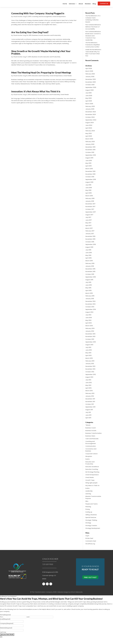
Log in (87, 536)
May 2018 (88, 190)
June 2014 (88, 317)
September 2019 (90, 155)
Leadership (89, 491)
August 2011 (89, 410)
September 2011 (90, 407)
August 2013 (89, 345)
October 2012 (89, 372)
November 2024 (90, 114)
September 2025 (90, 87)
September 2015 (90, 277)
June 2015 (88, 285)
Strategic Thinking (91, 520)
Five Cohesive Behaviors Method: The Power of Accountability (93, 27)
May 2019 (88, 163)
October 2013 (89, 339)
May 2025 (88, 98)
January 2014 (89, 331)
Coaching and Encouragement (42, 16)
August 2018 (89, 182)
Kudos (87, 488)
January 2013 (89, 363)
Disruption (88, 456)
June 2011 (88, 415)
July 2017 (88, 217)
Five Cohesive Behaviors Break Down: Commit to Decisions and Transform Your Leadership (93, 36)
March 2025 (89, 104)
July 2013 (88, 347)
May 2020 (88, 133)
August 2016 (89, 247)
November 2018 (90, 174)
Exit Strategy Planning (92, 472)
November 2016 (90, 239)
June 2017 (88, 220)
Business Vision (90, 436)
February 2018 (89, 198)
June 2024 (88, 125)
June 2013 (88, 350)
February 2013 (89, 361)
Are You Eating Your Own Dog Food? (30, 32)
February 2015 (89, 296)
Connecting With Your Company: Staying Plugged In (37, 13)
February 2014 (89, 328)
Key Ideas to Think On (92, 485)
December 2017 (90, 204)
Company (6, 623)
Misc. (87, 501)
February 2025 (90, 106)
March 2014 (89, 326)
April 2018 (88, 193)
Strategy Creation (91, 525)
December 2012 (90, 366)
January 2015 (89, 298)
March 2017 (89, 228)
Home (65, 4)
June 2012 (88, 382)
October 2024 (90, 117)
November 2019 (90, 150)
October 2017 (89, 209)
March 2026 (89, 71)
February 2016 (89, 263)
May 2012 (88, 385)
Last (28, 617)
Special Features (90, 517)
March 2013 (89, 358)
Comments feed (90, 541)
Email (5, 619)
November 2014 (90, 304)
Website (6, 628)
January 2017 (89, 234)
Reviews (88, 4)
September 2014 (90, 309)
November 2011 (90, 401)
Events (87, 459)
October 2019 (89, 152)
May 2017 (88, 223)
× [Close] (1, 637)
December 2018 (90, 171)
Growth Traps (89, 480)
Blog (94, 4)
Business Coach (90, 428)
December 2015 (90, 269)
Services (72, 4)
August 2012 (89, 377)
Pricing (87, 509)
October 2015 (89, 274)
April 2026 (88, 68)
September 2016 (90, 244)
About (81, 4)
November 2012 (90, 369)
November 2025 (90, 82)
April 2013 (88, 355)
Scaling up (88, 512)
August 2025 (89, 90)
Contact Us (104, 3)
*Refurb (87, 425)
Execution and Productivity (52, 35)
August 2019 (89, 158)
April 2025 (88, 101)
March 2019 (89, 169)
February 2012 (89, 393)
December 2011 (90, 399)
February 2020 (90, 141)
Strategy (88, 523)
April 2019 (88, 166)
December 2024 (90, 112)
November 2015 (90, 271)
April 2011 (88, 418)
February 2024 (90, 131)
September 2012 (90, 374)
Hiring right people (91, 483)
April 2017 (88, 225)
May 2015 (88, 288)
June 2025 (88, 95)
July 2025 (88, 93)
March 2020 (89, 139)
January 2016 (89, 266)
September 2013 (90, 342)
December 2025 (90, 79)
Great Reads (67, 76)
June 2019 (88, 160)
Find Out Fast (90, 577)
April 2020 (88, 136)
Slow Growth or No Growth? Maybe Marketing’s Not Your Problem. (41, 52)
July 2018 (88, 185)
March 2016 (89, 261)
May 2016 (88, 255)
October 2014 (89, 307)
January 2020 (89, 144)
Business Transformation (93, 433)
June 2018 (88, 188)
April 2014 (88, 323)
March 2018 (89, 196)
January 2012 (89, 396)
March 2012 (89, 391)
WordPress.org (90, 544)
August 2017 (89, 215)
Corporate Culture (91, 454)
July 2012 (88, 380)
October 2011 (89, 404)
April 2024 (88, 128)
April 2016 (88, 258)
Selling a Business (91, 515)
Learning (88, 494)
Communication (90, 446)
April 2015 (88, 290)
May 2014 (88, 320)
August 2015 (89, 280)
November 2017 (90, 206)
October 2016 (89, 242)
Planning (88, 507)
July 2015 (88, 282)
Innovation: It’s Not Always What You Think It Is (35, 91)
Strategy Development (92, 528)
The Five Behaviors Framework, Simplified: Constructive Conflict (92, 45)
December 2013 (90, 334)
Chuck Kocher (17, 16)
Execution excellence (92, 467)
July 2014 (88, 315)
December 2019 (90, 147)
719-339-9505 (47, 564)
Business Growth (37, 35)
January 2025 (89, 109)
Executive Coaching (91, 469)
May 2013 (88, 353)
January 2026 (89, 76)
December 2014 (90, 301)
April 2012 (88, 388)
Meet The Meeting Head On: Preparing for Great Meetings (41, 72)
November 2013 (90, 336)
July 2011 (88, 412)
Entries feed (89, 538)
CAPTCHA (3, 632)
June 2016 (88, 252)
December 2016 (90, 236)
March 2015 (89, 293)
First (1, 617)
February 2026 (90, 74)
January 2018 (89, 201)
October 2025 (89, 85)
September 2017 (90, 212)
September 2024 (90, 120)
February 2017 (89, 231)
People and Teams (91, 504)
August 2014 (89, 312)
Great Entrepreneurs (59, 16)
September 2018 (90, 179)
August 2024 (89, 122)
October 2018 (89, 177)
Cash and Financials (91, 439)
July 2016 (88, 250)
